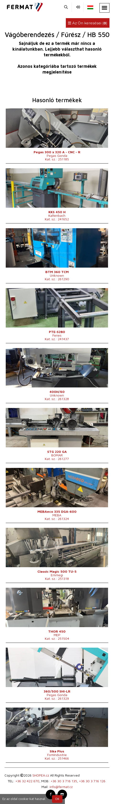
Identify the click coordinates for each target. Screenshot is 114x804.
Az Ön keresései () (87, 23)
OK (57, 799)
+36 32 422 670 (27, 781)
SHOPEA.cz (40, 775)
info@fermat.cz (61, 787)
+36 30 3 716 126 (92, 781)
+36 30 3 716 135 (64, 781)
